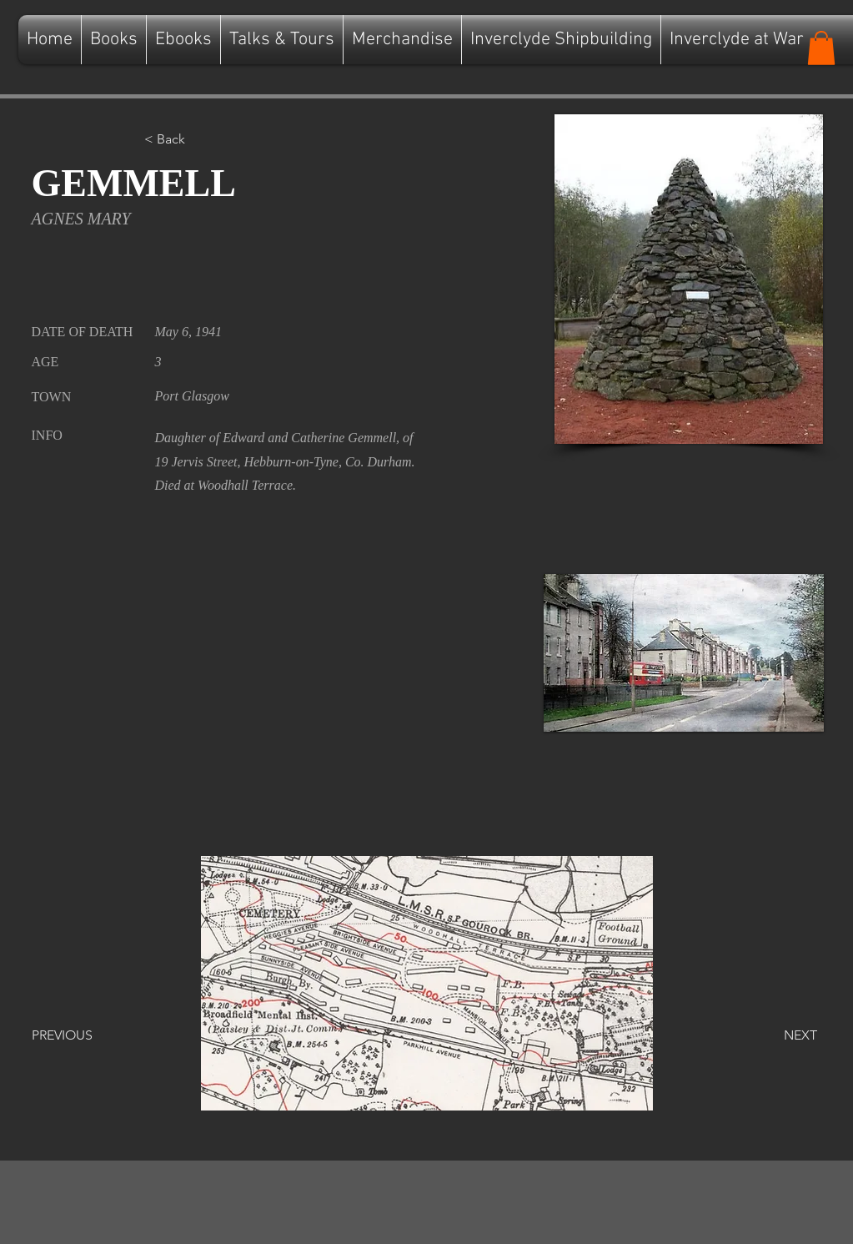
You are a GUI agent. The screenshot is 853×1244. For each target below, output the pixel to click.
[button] (821, 48)
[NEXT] (775, 1035)
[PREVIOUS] (87, 1035)
